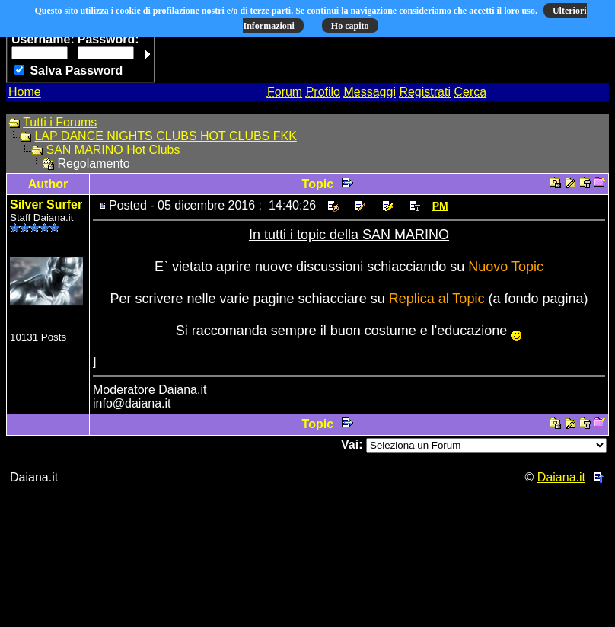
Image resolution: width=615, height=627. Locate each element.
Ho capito (350, 26)
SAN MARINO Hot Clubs (113, 149)
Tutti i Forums (60, 122)
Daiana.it (561, 477)
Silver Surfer (46, 204)
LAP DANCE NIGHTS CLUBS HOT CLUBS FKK (165, 136)
